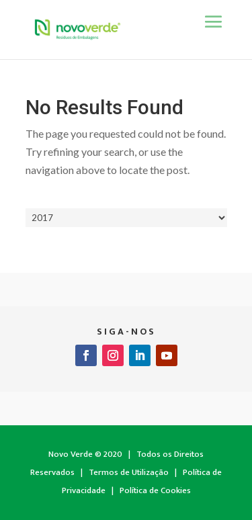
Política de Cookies (155, 490)
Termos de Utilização (129, 472)
